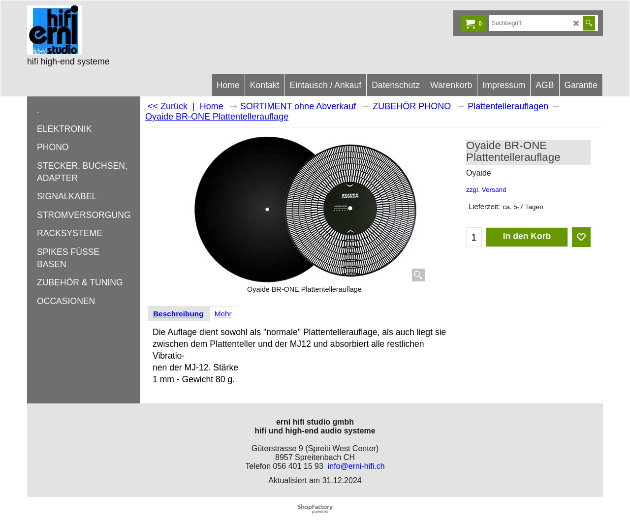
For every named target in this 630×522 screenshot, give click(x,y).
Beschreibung (178, 313)
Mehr (223, 313)
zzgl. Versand (486, 189)
